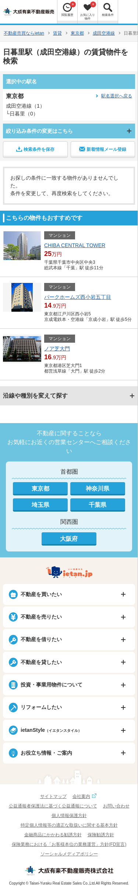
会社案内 (85, 796)
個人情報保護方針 (69, 815)
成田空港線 (104, 33)
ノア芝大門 (57, 349)
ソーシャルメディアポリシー (69, 854)
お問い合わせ (116, 806)
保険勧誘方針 (101, 834)
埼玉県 (40, 505)
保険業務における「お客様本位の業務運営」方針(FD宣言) (69, 844)
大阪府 (69, 539)
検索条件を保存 (35, 149)
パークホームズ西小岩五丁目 (77, 297)
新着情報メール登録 (102, 149)
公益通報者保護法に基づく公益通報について (53, 806)
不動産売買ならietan (24, 33)
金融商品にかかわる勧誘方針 (53, 834)
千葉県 (97, 505)
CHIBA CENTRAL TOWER (74, 245)
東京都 (77, 33)
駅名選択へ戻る (116, 95)
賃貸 (57, 33)
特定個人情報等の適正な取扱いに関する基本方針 (69, 825)
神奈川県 (97, 488)
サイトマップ (53, 796)
